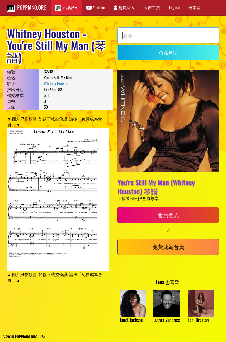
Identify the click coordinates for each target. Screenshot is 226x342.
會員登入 (124, 7)
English (174, 7)
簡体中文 (152, 7)
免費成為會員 (168, 246)
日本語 (194, 7)
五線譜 (66, 7)
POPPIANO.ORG (26, 8)
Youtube (95, 7)
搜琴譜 (168, 52)
